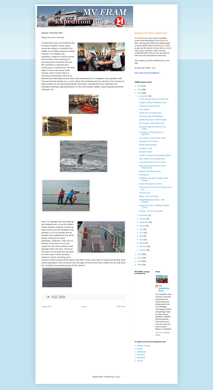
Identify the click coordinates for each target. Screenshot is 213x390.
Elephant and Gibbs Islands (150, 171)
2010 (139, 261)
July (141, 229)
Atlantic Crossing (143, 346)
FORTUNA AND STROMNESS (151, 116)
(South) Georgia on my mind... (151, 184)
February (143, 246)
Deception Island (145, 152)
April (141, 240)
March (142, 243)
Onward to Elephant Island (149, 106)
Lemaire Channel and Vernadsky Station (155, 155)
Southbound (144, 175)
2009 (139, 265)
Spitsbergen (141, 352)
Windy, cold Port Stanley (148, 196)
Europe (140, 349)
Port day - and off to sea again (151, 211)
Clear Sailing (144, 109)
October (142, 219)
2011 (139, 258)
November (143, 215)
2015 (139, 86)
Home (84, 307)
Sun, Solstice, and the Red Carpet (152, 138)
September (144, 222)
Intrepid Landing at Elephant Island (152, 102)
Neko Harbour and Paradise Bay (152, 159)
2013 (139, 93)
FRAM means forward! (148, 145)
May (141, 236)
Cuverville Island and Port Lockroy (152, 162)
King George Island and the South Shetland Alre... (152, 167)
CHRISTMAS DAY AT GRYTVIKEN (153, 120)
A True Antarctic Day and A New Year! (154, 99)
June (141, 233)
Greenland (141, 358)
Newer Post (46, 307)
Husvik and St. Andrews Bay (150, 113)
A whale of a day (145, 148)
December (143, 96)
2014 (139, 90)
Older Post (121, 307)
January (142, 250)
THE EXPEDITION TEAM (163, 288)
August (142, 226)
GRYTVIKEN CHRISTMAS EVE (151, 123)
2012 (139, 254)
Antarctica (141, 355)
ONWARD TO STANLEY (148, 141)
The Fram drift (144, 193)
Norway (140, 361)
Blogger (117, 377)
